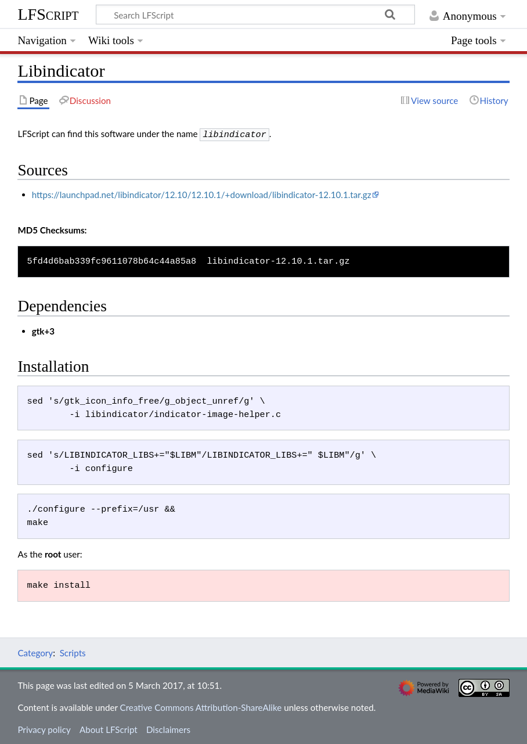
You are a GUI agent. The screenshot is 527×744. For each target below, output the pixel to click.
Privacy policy (43, 728)
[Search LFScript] (255, 14)
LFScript (47, 14)
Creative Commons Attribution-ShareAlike (201, 706)
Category (35, 651)
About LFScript (109, 728)
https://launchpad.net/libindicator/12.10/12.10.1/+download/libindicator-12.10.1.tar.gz (201, 193)
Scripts (73, 651)
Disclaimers (168, 728)
